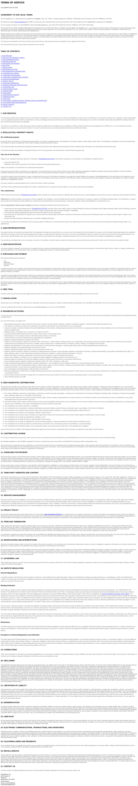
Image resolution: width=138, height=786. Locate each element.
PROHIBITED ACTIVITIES (29, 195)
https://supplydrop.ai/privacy (53, 514)
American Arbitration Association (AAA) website (115, 594)
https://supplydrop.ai (20, 22)
